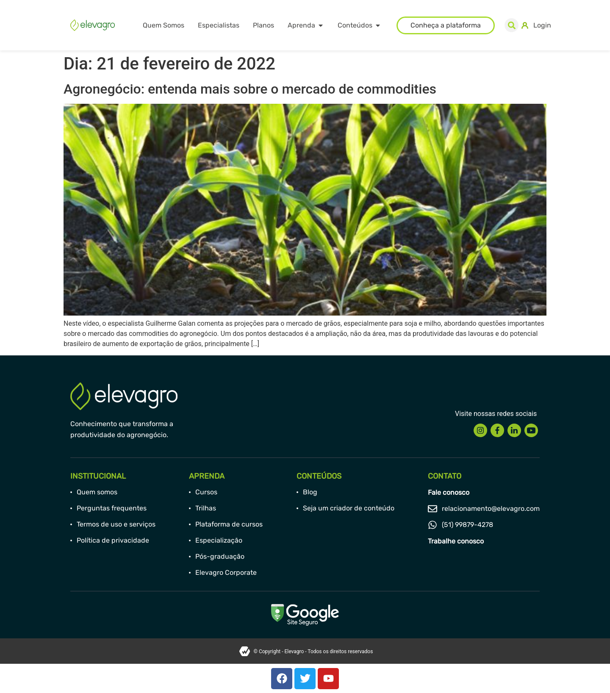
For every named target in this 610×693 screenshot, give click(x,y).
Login (542, 25)
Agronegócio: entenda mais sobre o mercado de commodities (250, 89)
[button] (511, 25)
